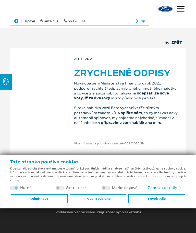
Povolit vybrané (98, 199)
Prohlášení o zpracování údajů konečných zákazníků (98, 212)
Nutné (26, 187)
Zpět (173, 42)
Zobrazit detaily (165, 187)
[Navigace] (181, 9)
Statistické (76, 187)
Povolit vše (157, 199)
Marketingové (125, 187)
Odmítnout (39, 199)
